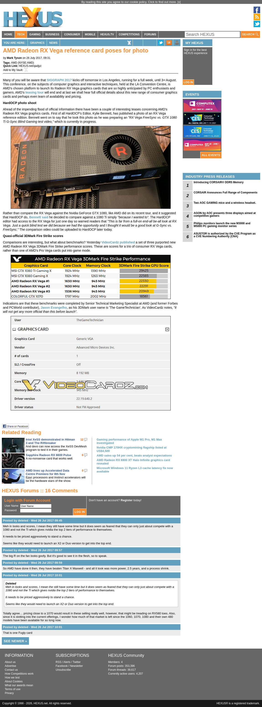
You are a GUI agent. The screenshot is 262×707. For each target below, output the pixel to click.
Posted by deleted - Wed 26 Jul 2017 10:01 (32, 575)
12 (81, 439)
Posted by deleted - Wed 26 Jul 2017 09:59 (32, 562)
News (53, 42)
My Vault (17, 70)
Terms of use (13, 689)
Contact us (11, 669)
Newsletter (76, 666)
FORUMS (150, 34)
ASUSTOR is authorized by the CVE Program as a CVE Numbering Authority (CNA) (225, 235)
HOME (8, 34)
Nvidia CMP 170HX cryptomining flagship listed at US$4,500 (132, 449)
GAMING (35, 34)
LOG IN (188, 82)
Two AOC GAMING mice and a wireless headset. (225, 202)
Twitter (77, 662)
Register (127, 500)
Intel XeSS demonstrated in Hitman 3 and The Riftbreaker (50, 441)
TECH (21, 34)
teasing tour (34, 92)
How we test (12, 677)
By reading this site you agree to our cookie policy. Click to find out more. (129, 2)
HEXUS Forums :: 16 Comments (40, 490)
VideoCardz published (118, 242)
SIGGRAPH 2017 (59, 80)
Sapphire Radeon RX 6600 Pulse (48, 455)
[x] (179, 2)
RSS (58, 662)
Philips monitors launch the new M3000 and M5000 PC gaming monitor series (222, 224)
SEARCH (250, 34)
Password (11, 510)
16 (168, 42)
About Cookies (14, 681)
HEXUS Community (126, 655)
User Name (11, 505)
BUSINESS (52, 34)
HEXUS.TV (107, 34)
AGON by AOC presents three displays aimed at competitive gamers (225, 214)
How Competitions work (19, 673)
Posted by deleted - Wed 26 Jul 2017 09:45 (32, 520)
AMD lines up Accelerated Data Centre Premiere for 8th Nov (47, 472)
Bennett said (38, 217)
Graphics (37, 42)
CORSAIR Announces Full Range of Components (225, 192)
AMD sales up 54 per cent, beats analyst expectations (134, 455)
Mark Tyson (14, 58)
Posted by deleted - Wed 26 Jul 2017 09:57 (32, 550)
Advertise (10, 666)
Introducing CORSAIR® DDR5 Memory (219, 182)
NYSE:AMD (26, 62)
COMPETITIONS (129, 34)
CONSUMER (72, 34)
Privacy (9, 693)
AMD (14, 62)
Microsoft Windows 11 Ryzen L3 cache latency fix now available (135, 469)
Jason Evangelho (54, 307)
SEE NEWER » (15, 641)
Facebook (62, 666)
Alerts (66, 662)
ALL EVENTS (211, 155)
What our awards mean (19, 685)
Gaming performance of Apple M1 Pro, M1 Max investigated (129, 441)
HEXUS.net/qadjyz (30, 66)
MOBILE (90, 34)
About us (10, 662)
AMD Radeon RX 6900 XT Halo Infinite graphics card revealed (133, 461)
